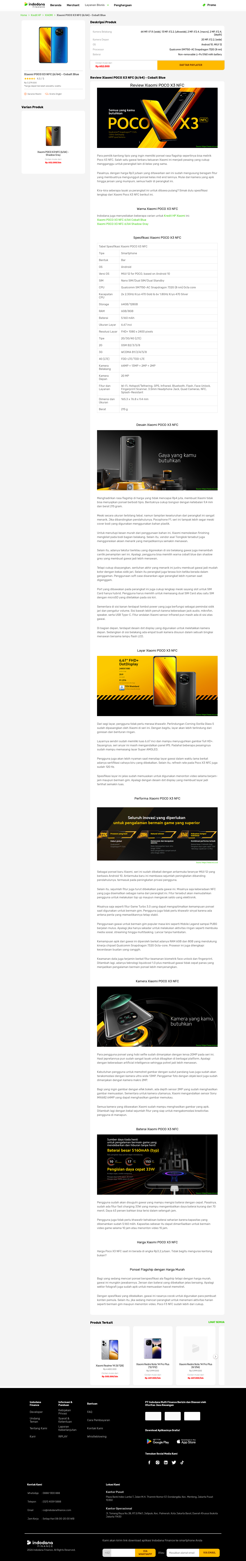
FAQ (89, 1412)
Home (23, 15)
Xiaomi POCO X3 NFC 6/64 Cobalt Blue (121, 219)
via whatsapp (145, 1553)
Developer (36, 1412)
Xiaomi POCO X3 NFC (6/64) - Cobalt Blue (81, 15)
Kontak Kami (95, 1428)
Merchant (73, 5)
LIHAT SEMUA (216, 1322)
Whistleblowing (97, 1436)
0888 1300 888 (51, 1493)
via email (209, 1552)
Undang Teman (35, 1420)
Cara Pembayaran (98, 1420)
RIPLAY (62, 1436)
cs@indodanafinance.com (56, 1510)
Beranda (55, 5)
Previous (87, 1356)
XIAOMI (49, 15)
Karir (33, 1436)
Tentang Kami (38, 1428)
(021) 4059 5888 (51, 1501)
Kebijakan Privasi (64, 1412)
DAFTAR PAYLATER (191, 65)
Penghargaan (123, 5)
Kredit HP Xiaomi (174, 215)
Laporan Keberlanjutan (67, 1428)
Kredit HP (36, 15)
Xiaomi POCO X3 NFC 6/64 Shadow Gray (122, 224)
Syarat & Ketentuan (65, 1420)
